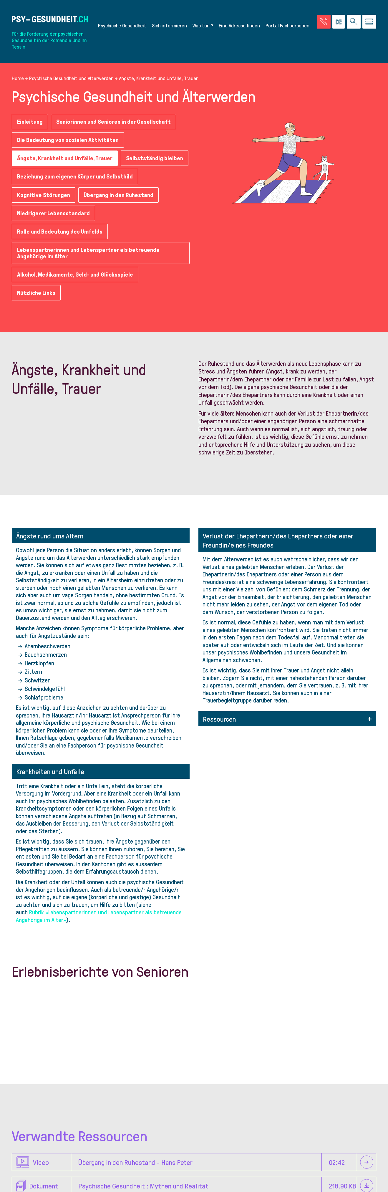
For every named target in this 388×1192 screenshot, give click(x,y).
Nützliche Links (37, 311)
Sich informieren (169, 25)
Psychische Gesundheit (122, 25)
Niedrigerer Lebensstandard (54, 232)
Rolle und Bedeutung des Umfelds (60, 250)
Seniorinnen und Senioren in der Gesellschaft (116, 121)
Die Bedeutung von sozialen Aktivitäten (68, 140)
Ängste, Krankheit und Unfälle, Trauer (66, 158)
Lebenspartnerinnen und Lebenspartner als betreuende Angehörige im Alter (90, 271)
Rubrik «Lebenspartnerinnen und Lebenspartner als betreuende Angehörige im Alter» (99, 934)
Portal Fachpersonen (287, 25)
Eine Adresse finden (239, 25)
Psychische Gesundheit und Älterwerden (71, 78)
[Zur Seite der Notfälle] (324, 22)
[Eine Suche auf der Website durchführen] (354, 22)
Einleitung (30, 121)
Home (18, 78)
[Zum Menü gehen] (369, 22)
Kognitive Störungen (44, 213)
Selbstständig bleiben (46, 176)
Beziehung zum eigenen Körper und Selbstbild (76, 195)
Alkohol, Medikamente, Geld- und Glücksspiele (76, 293)
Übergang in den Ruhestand (121, 213)
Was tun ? (203, 25)
